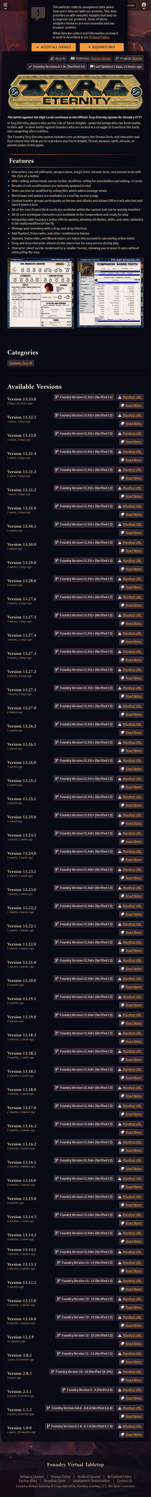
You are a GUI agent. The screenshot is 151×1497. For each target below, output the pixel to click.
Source (137, 58)
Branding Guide (55, 1481)
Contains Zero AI (20, 363)
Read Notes (134, 405)
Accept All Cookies (53, 47)
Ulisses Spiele (100, 58)
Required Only (101, 47)
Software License (32, 1476)
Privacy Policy (99, 37)
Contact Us (124, 1481)
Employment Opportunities (91, 1481)
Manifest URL (132, 397)
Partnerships (28, 1481)
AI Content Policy (119, 1476)
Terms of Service (89, 1476)
